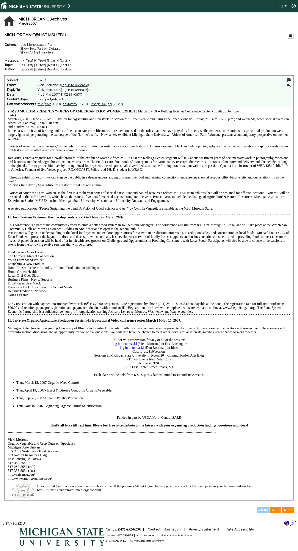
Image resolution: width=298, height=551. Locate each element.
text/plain (44, 104)
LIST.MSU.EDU (13, 524)
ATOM (263, 510)
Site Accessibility (240, 529)
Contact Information (164, 529)
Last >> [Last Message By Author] (66, 69)
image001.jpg (101, 104)
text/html (70, 104)
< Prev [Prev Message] (40, 61)
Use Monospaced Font (37, 45)
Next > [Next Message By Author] (53, 69)
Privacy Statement (204, 529)
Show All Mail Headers (36, 52)
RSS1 (276, 510)
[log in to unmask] (74, 85)
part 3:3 (43, 80)
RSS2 (288, 510)
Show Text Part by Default (40, 49)
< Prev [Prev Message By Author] (40, 69)
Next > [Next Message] (53, 61)
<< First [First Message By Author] (26, 69)
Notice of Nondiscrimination (177, 535)
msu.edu (149, 535)
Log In (281, 6)
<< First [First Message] (26, 61)
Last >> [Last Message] (66, 61)
